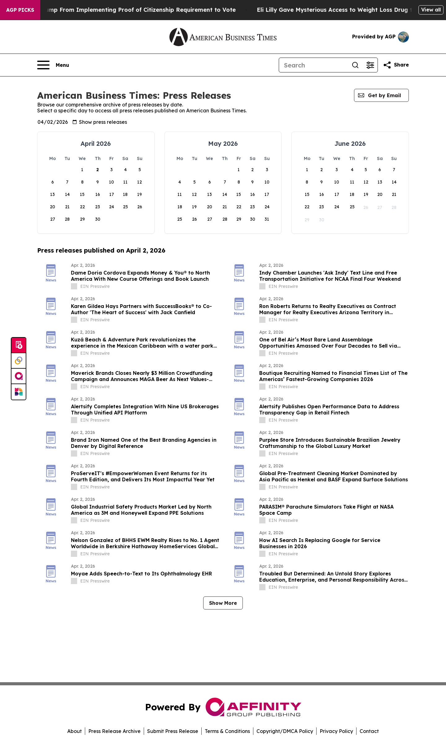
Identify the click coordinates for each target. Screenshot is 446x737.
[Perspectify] (18, 361)
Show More (223, 603)
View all (431, 10)
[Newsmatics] (18, 392)
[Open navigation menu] (53, 65)
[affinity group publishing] (18, 376)
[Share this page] (396, 65)
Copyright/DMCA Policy (284, 731)
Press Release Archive (114, 731)
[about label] (74, 286)
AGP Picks (20, 10)
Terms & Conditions (227, 731)
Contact (369, 731)
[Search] (313, 65)
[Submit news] (18, 345)
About (74, 731)
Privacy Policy (336, 731)
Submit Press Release (172, 731)
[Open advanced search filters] (370, 65)
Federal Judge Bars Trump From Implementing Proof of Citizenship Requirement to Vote (134, 9)
